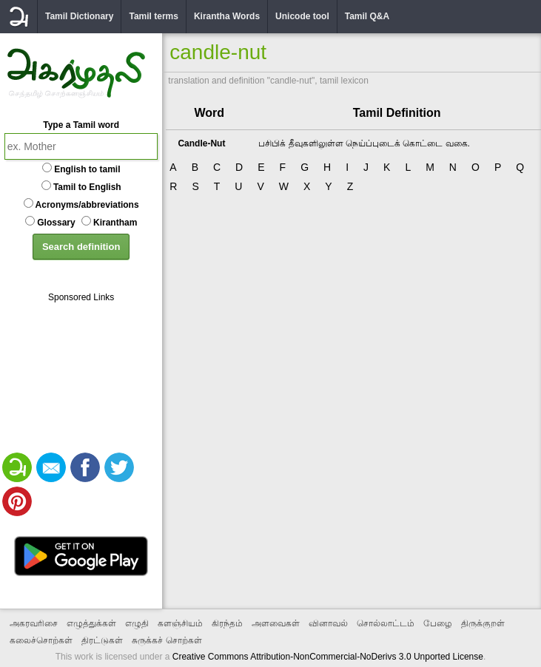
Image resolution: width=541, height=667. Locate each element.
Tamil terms (153, 16)
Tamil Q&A (367, 16)
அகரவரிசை (34, 623)
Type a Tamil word (81, 125)
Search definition (81, 246)
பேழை (437, 623)
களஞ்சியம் (180, 623)
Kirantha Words (227, 16)
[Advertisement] (81, 376)
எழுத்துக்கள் (91, 623)
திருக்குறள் (483, 623)
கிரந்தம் (227, 623)
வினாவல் (328, 623)
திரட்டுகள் (102, 640)
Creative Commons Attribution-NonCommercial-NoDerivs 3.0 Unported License (327, 656)
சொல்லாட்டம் (385, 623)
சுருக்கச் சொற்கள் (166, 640)
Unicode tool (302, 16)
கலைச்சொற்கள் (41, 640)
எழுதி (137, 623)
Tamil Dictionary (79, 16)
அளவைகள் (276, 623)
